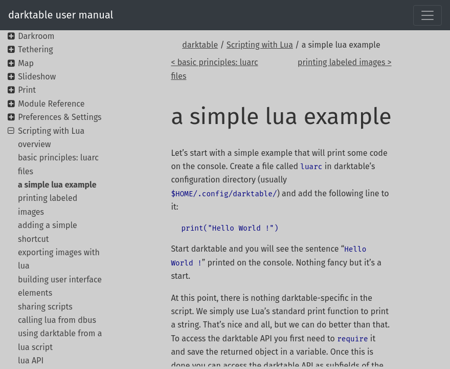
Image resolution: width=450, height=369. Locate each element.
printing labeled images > (345, 62)
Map (26, 63)
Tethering (35, 49)
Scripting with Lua (260, 45)
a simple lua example (57, 185)
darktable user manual (60, 15)
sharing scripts (45, 307)
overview (34, 144)
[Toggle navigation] (427, 15)
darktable (200, 45)
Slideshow (37, 76)
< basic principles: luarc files (214, 68)
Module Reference (51, 104)
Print (27, 90)
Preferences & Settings (59, 117)
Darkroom (36, 36)
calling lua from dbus (57, 320)
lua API (30, 360)
